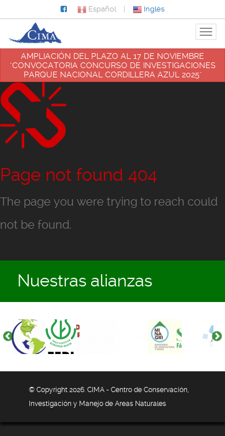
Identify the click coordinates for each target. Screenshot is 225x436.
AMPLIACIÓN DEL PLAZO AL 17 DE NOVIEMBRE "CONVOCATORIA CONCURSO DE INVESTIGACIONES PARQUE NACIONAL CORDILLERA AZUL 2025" (113, 65)
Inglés (148, 9)
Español (96, 9)
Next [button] (217, 336)
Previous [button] (8, 336)
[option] (29, 336)
